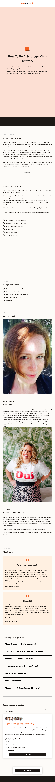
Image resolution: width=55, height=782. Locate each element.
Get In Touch (27, 656)
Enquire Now (27, 606)
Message (12, 723)
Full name (13, 682)
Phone (11, 707)
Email (12, 699)
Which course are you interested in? (19, 715)
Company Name (14, 690)
